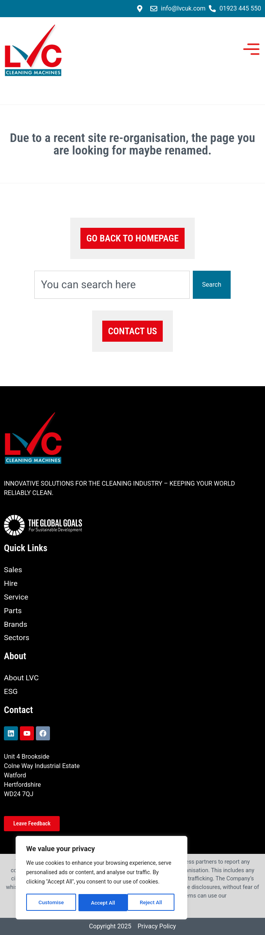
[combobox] (112, 285)
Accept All (152, 903)
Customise (51, 903)
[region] (101, 878)
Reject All (102, 903)
